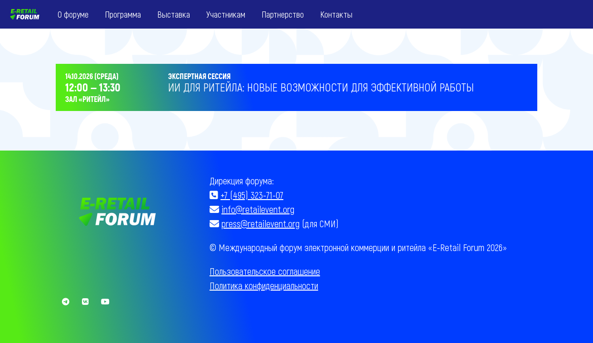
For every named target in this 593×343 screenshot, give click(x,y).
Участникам (225, 14)
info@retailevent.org (257, 209)
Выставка (173, 14)
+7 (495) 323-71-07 (252, 195)
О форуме (73, 14)
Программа (123, 14)
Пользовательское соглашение (265, 271)
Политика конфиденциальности (264, 285)
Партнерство (282, 14)
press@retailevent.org (260, 223)
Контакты (336, 14)
